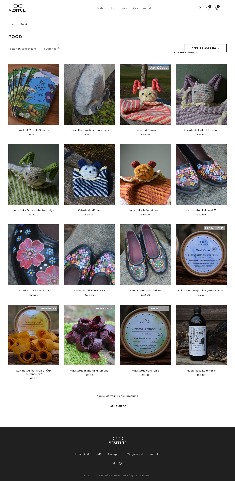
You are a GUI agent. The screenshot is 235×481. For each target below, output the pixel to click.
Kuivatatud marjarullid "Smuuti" (90, 366)
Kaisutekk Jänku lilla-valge (201, 126)
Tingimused (135, 450)
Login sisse (199, 8)
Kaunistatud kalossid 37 (89, 286)
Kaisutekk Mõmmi (89, 206)
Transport (114, 450)
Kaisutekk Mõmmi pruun (145, 206)
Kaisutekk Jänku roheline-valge (33, 206)
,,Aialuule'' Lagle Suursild (34, 126)
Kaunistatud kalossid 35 (201, 206)
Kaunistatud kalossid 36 (33, 286)
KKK (98, 450)
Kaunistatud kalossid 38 (145, 286)
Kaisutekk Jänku (145, 126)
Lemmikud (209, 6)
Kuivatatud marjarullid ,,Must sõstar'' (201, 286)
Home (12, 24)
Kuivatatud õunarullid (145, 366)
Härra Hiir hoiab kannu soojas (89, 126)
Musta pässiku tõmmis (201, 366)
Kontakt (154, 450)
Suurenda (50, 48)
